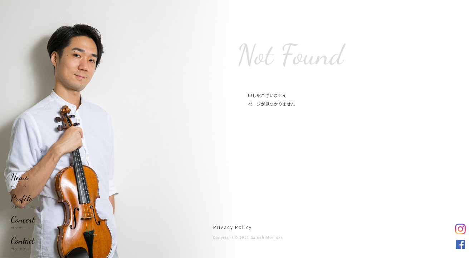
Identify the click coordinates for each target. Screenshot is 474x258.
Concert (23, 219)
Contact (22, 240)
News (19, 177)
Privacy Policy (232, 227)
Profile (22, 198)
